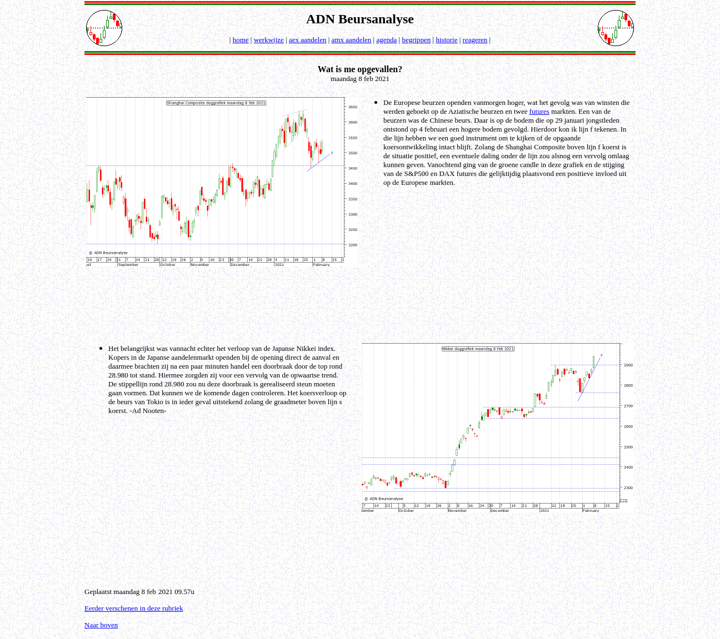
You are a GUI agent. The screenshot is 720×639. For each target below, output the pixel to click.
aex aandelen (307, 40)
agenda (386, 40)
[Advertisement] (362, 303)
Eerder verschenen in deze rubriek (133, 608)
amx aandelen (352, 40)
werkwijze (269, 40)
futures (539, 111)
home (241, 40)
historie (446, 40)
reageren (475, 40)
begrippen (416, 40)
